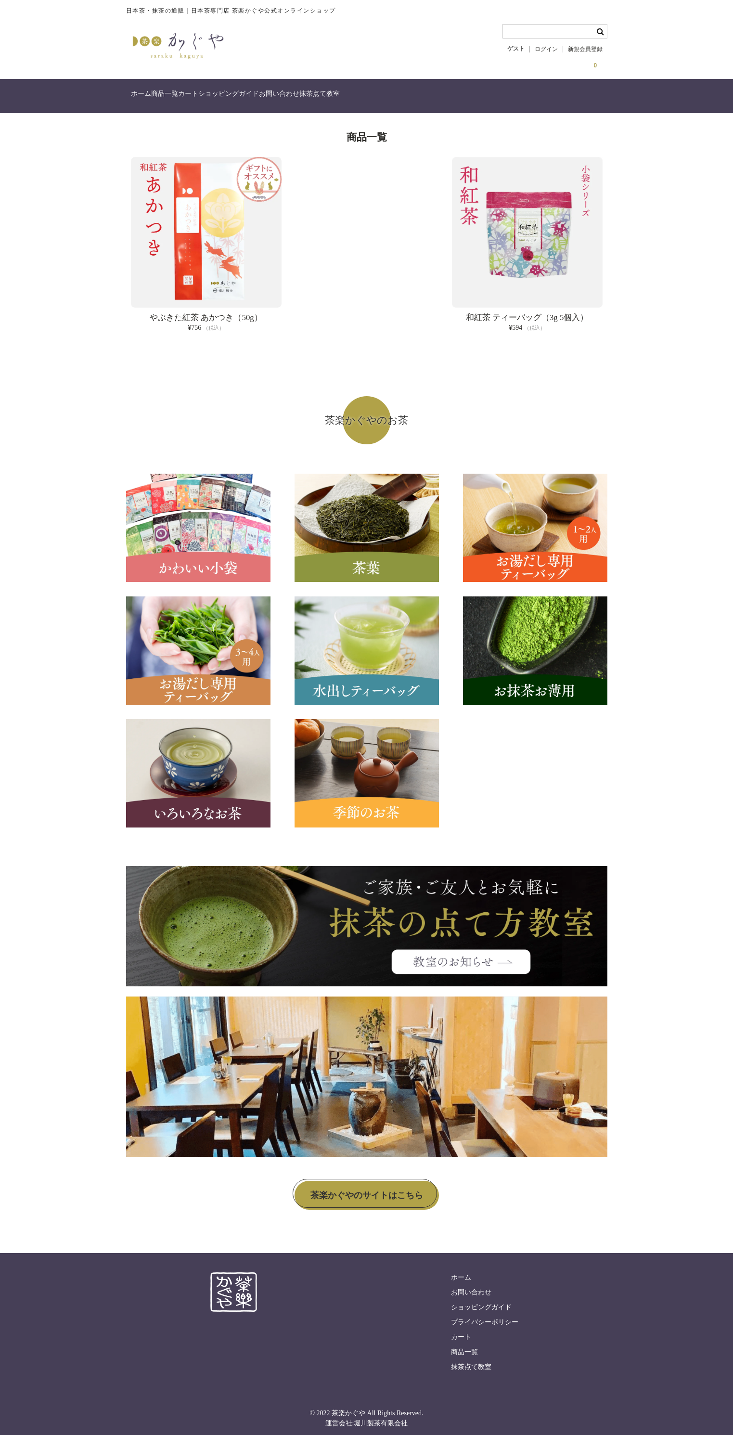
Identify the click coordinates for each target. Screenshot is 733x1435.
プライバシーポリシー (484, 1316)
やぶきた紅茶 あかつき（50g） (206, 312)
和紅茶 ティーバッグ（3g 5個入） (527, 312)
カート (232, 97)
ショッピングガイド (292, 97)
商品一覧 (189, 97)
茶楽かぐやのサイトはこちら (366, 1189)
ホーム (146, 97)
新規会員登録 (585, 49)
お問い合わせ (363, 97)
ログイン (546, 49)
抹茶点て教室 (423, 97)
